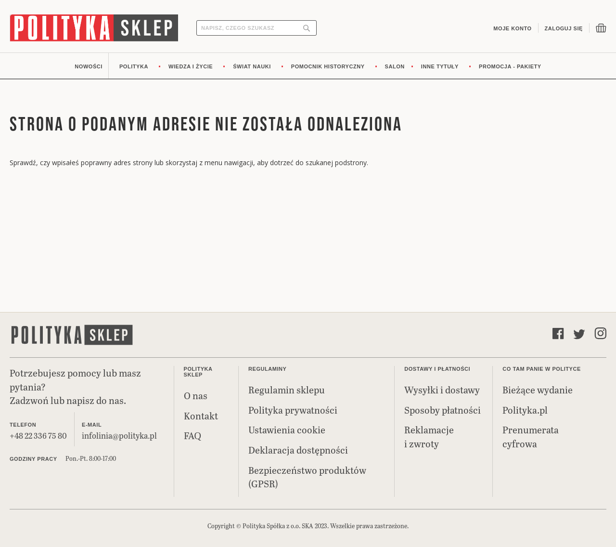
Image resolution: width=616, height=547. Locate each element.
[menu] (308, 65)
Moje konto (512, 28)
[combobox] (256, 28)
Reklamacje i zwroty (429, 436)
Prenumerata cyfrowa (530, 436)
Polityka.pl (525, 410)
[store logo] (94, 27)
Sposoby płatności (442, 410)
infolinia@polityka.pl (119, 435)
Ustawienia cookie (286, 429)
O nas (195, 395)
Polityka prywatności (292, 410)
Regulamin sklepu (286, 389)
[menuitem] (88, 65)
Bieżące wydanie (537, 389)
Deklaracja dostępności (298, 449)
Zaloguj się (564, 28)
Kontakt (201, 415)
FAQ (192, 435)
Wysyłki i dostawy (442, 389)
